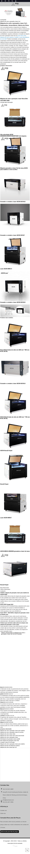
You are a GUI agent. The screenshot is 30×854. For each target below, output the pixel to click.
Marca (6, 709)
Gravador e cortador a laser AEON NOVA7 (12, 235)
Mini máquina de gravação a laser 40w (9, 740)
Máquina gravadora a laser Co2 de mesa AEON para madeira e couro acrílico (14, 168)
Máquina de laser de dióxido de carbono (10, 745)
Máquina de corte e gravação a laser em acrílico (12, 732)
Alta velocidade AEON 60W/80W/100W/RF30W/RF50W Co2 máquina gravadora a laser (13, 136)
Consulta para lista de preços (10, 831)
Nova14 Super (4, 584)
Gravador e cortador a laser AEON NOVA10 (12, 302)
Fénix (6, 702)
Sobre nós (3, 813)
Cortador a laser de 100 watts (7, 742)
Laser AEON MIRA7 (6, 517)
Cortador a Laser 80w (19, 37)
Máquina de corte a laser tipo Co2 (8, 747)
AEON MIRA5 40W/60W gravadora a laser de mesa (15, 551)
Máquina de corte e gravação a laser (9, 737)
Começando (3, 19)
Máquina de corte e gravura (7, 37)
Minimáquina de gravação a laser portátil (10, 739)
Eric (6, 687)
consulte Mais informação (6, 102)
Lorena (7, 715)
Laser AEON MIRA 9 (6, 268)
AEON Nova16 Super (6, 450)
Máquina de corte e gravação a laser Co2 (10, 21)
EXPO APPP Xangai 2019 (6, 604)
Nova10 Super (4, 484)
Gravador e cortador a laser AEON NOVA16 (12, 201)
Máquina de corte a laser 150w (7, 734)
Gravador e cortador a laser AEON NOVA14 (12, 383)
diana (6, 722)
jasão (6, 694)
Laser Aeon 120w (22, 35)
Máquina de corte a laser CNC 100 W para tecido (12, 735)
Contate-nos (3, 810)
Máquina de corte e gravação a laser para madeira (12, 730)
